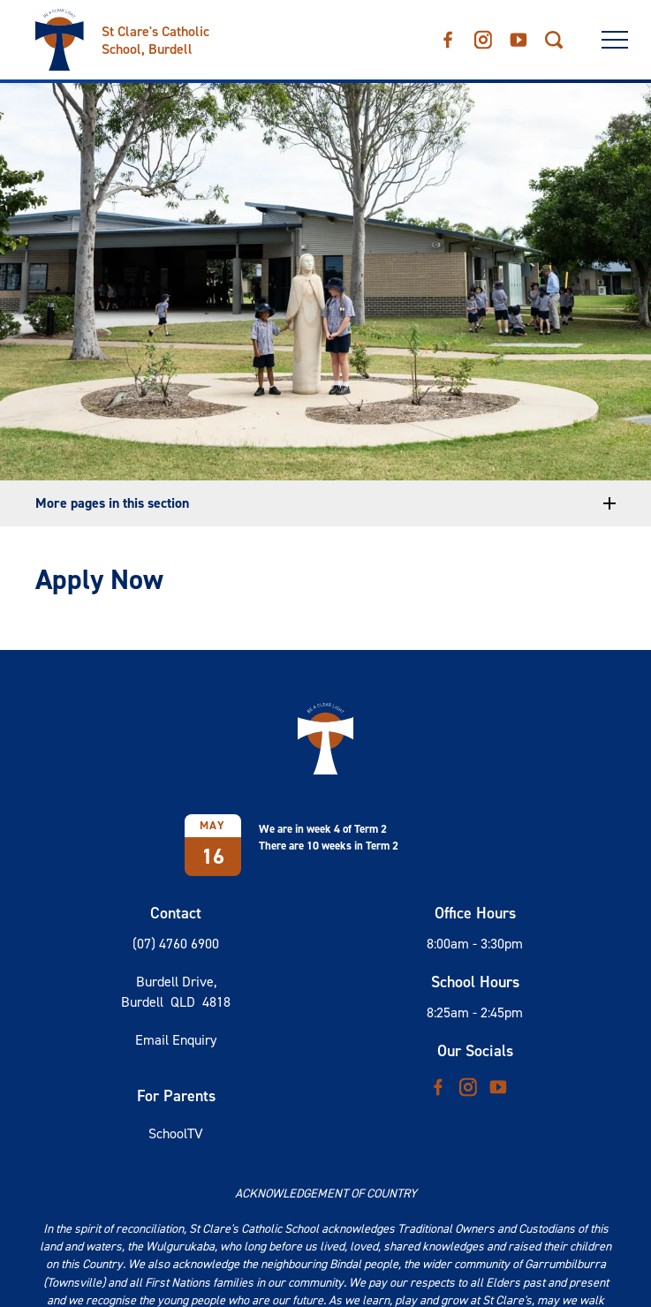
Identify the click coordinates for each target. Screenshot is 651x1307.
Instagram (483, 36)
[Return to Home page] (159, 33)
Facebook (448, 36)
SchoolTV (175, 1133)
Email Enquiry (175, 1040)
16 (212, 856)
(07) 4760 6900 (175, 943)
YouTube (518, 35)
